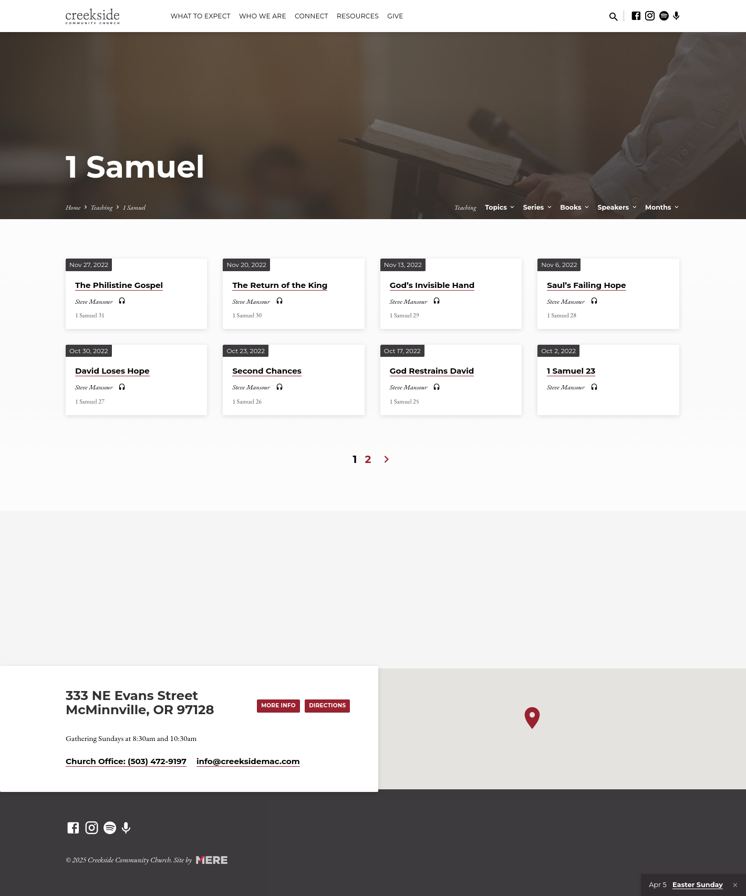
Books (575, 207)
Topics (500, 207)
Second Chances (266, 371)
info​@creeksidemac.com (248, 761)
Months (662, 207)
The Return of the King (279, 285)
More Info (273, 704)
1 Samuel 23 (571, 371)
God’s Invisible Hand (432, 285)
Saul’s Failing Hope (586, 285)
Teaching (101, 207)
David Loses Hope (112, 371)
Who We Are (262, 16)
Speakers (618, 207)
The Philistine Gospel (119, 285)
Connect (311, 16)
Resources (358, 16)
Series (538, 207)
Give (395, 16)
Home (73, 207)
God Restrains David (432, 371)
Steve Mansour (93, 301)
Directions (325, 704)
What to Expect (201, 16)
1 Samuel (134, 207)
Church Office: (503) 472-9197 (126, 761)
